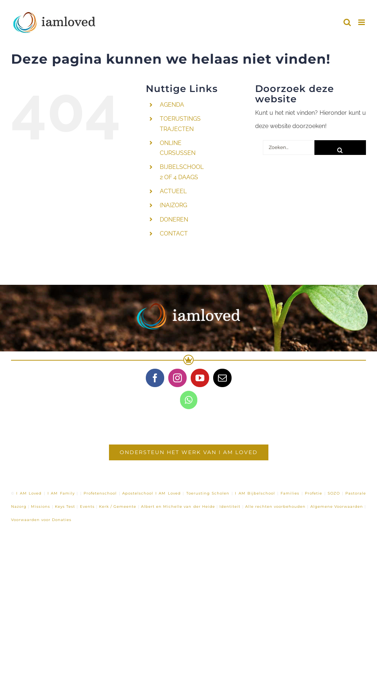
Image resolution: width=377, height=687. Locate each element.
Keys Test (65, 506)
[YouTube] (200, 378)
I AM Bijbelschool (255, 493)
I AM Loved (29, 493)
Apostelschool (137, 493)
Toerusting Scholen (208, 493)
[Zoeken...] (288, 147)
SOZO (334, 493)
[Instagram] (177, 378)
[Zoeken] (340, 147)
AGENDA (172, 104)
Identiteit (229, 506)
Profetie (313, 493)
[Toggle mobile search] (347, 22)
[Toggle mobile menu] (362, 22)
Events (87, 506)
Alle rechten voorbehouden (275, 506)
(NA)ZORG (173, 205)
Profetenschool (100, 493)
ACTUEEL (173, 191)
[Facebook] (155, 378)
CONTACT (174, 233)
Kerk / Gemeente (117, 506)
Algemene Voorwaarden (336, 506)
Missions (40, 506)
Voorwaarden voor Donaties (41, 519)
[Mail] (222, 378)
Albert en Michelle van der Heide (178, 506)
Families (290, 493)
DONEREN (174, 219)
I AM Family (61, 493)
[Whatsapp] (188, 400)
